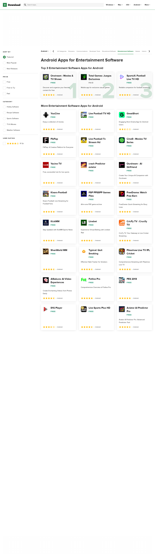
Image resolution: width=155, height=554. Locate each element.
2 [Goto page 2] (49, 335)
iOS (127, 5)
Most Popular (10, 62)
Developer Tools (94, 51)
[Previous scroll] (53, 51)
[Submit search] (25, 5)
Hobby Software (11, 106)
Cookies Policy (91, 457)
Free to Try (9, 87)
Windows (109, 5)
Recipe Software (11, 112)
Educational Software (109, 51)
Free (6, 82)
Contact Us (48, 457)
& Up (13, 143)
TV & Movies (9, 124)
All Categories (61, 51)
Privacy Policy (91, 449)
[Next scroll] (149, 51)
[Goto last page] (147, 335)
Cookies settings (92, 468)
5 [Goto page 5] (68, 335)
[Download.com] (11, 5)
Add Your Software (51, 453)
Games (137, 51)
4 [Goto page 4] (62, 335)
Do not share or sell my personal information (94, 462)
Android (137, 5)
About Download (50, 449)
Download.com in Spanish (53, 462)
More (148, 5)
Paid (6, 93)
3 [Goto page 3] (55, 335)
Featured (8, 57)
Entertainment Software (125, 51)
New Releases (10, 68)
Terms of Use (91, 453)
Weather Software (11, 130)
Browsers (71, 51)
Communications (82, 51)
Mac (119, 5)
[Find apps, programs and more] (63, 5)
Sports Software (11, 118)
